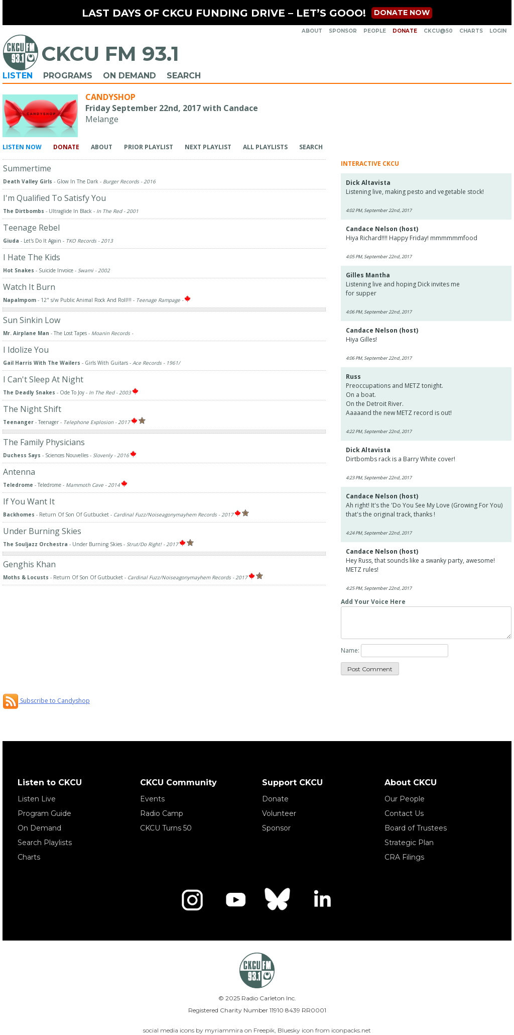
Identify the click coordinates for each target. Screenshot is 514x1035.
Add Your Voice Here (373, 601)
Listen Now (22, 147)
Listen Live (37, 798)
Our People (404, 798)
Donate (405, 31)
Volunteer (279, 813)
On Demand (129, 75)
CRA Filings (404, 857)
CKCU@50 (438, 31)
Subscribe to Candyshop (46, 700)
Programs (67, 75)
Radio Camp (161, 813)
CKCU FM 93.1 (110, 53)
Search (184, 75)
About (312, 31)
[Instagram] (192, 899)
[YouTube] (235, 899)
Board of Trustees (415, 828)
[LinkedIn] (321, 899)
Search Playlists (45, 842)
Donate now (402, 12)
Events (152, 798)
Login (497, 31)
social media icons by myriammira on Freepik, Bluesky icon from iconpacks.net (257, 1030)
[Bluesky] (278, 899)
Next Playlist (208, 147)
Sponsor (343, 31)
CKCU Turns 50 (166, 828)
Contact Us (404, 813)
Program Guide (44, 813)
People (374, 31)
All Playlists (265, 147)
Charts (471, 31)
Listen (18, 75)
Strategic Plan (409, 842)
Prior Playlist (148, 147)
